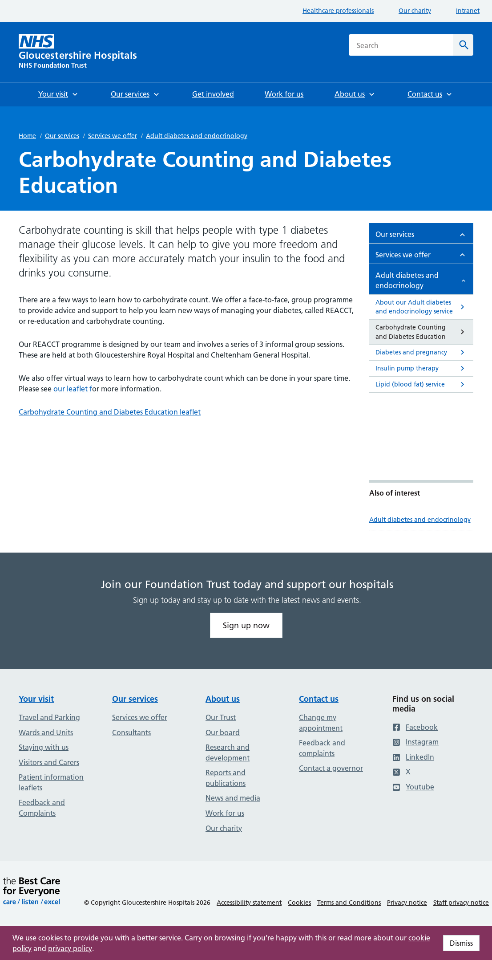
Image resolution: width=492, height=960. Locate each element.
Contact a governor (331, 768)
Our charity (415, 11)
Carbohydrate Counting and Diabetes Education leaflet (110, 411)
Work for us (225, 813)
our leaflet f (72, 388)
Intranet (468, 11)
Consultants (131, 732)
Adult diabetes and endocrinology (196, 136)
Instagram (415, 741)
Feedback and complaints (322, 748)
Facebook (415, 727)
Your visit (36, 699)
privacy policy (70, 948)
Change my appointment (321, 722)
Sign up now (246, 625)
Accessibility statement (249, 903)
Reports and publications (226, 778)
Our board (223, 732)
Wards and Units (46, 732)
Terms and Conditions (349, 903)
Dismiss (461, 943)
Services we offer (112, 136)
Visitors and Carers (49, 762)
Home (27, 136)
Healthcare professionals (338, 11)
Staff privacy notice (461, 903)
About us (223, 699)
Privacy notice (407, 903)
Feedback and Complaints (42, 808)
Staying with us (44, 747)
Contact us (319, 699)
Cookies (299, 903)
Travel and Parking (49, 717)
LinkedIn (413, 757)
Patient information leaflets (51, 782)
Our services (62, 136)
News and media (233, 797)
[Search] (463, 45)
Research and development (228, 752)
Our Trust (221, 717)
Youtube (413, 786)
